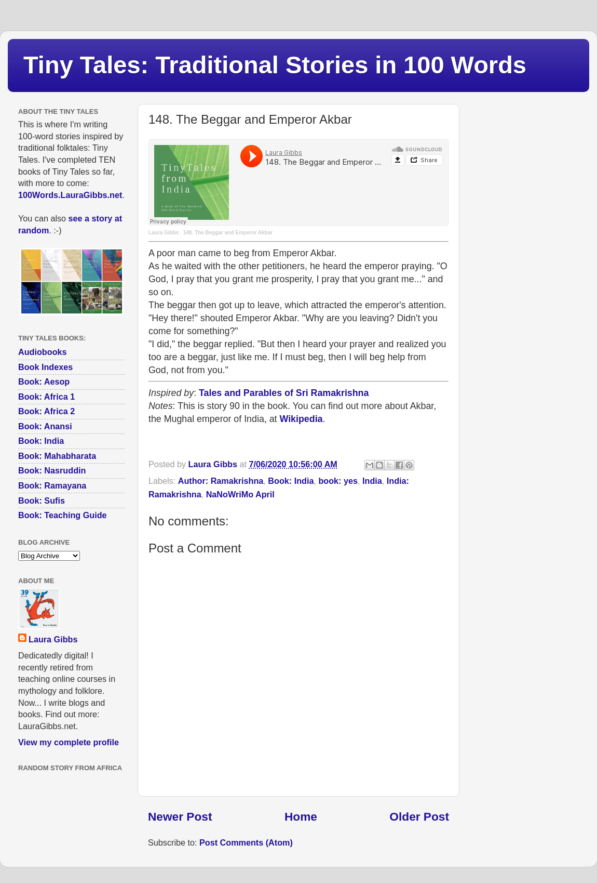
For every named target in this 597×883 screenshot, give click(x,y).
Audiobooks (42, 352)
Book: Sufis (41, 500)
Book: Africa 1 (46, 396)
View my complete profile (68, 742)
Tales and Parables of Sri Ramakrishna (284, 393)
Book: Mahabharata (57, 455)
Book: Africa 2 (46, 411)
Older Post (419, 816)
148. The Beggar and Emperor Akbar (228, 232)
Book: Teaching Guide (62, 515)
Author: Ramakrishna (221, 480)
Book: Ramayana (52, 485)
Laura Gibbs (163, 232)
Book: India (291, 480)
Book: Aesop (44, 381)
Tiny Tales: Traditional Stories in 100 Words (274, 64)
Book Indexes (45, 367)
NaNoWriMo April (240, 494)
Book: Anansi (45, 426)
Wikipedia (301, 419)
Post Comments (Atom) (246, 842)
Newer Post (180, 816)
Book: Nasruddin (52, 470)
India (372, 480)
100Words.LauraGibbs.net (70, 195)
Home (300, 816)
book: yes (338, 480)
